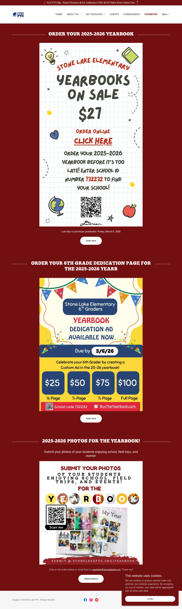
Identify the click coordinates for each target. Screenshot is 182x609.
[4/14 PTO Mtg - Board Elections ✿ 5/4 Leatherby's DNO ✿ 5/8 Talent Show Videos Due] (91, 3)
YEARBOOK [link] (150, 14)
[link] (19, 14)
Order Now (91, 241)
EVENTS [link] (114, 14)
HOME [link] (58, 14)
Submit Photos (91, 579)
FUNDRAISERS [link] (131, 14)
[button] (74, 14)
